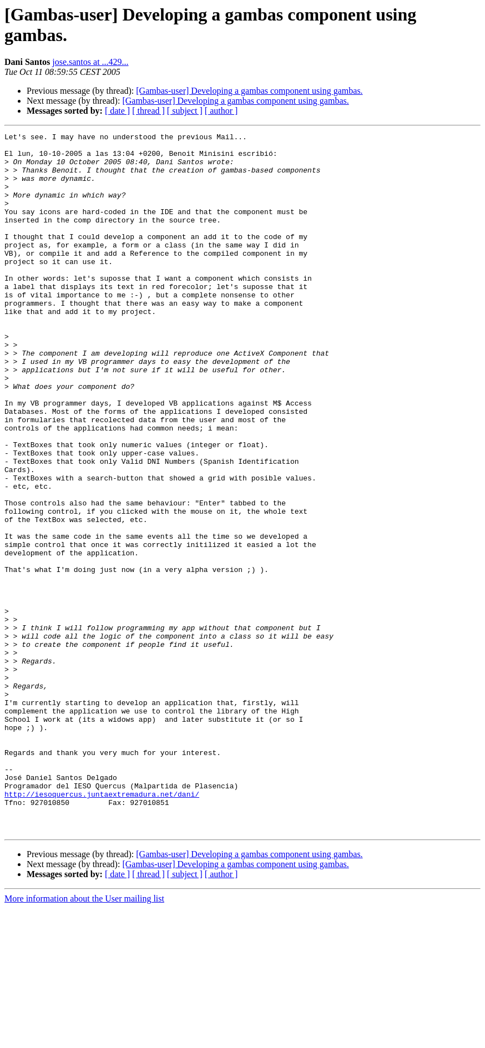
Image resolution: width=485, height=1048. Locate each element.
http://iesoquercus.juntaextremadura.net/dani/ (101, 927)
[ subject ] (185, 110)
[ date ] (117, 110)
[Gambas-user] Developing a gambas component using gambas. (249, 90)
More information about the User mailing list (84, 1038)
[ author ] (221, 110)
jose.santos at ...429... (90, 62)
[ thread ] (148, 110)
